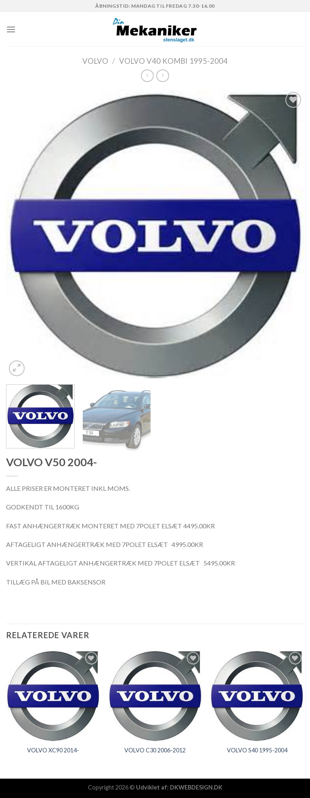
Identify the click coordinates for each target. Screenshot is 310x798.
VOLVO (95, 61)
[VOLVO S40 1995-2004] (257, 695)
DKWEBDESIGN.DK (196, 787)
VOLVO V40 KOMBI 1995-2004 (173, 61)
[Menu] (11, 29)
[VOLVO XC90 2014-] (53, 695)
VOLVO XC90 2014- (53, 750)
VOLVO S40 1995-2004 (257, 750)
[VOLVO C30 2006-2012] (155, 695)
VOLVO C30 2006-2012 (155, 750)
